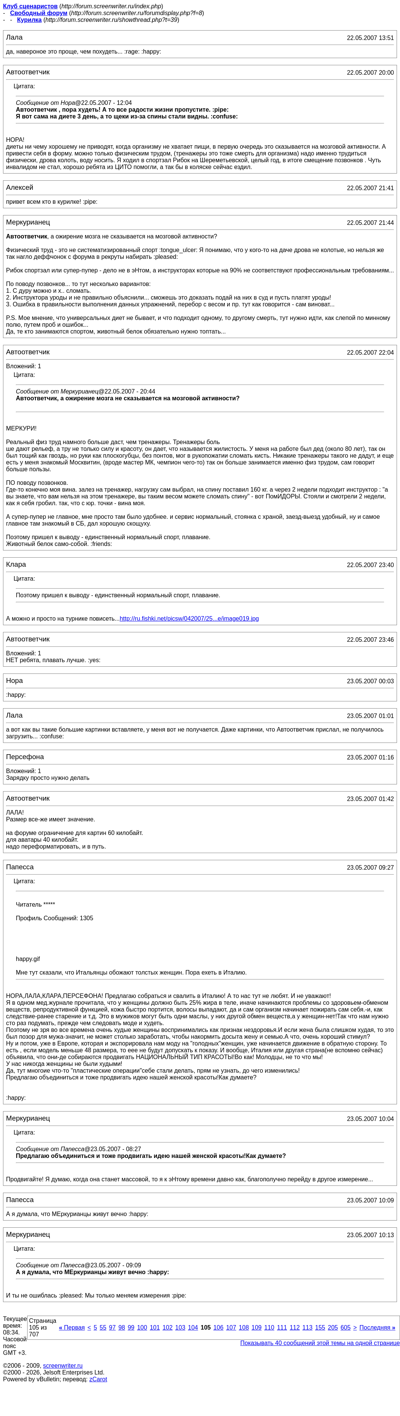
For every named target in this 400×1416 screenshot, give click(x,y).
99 (131, 1327)
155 (320, 1327)
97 (112, 1327)
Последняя (377, 1327)
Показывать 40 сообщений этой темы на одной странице (320, 1343)
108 (244, 1327)
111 (282, 1327)
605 (345, 1327)
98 (121, 1327)
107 (231, 1327)
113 (307, 1327)
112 (295, 1327)
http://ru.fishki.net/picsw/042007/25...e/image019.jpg (189, 618)
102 (168, 1327)
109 (257, 1327)
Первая (72, 1327)
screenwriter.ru (63, 1365)
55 (103, 1327)
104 (193, 1327)
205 (333, 1327)
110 (269, 1327)
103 (180, 1327)
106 (218, 1327)
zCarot (98, 1379)
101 (155, 1327)
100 (142, 1327)
